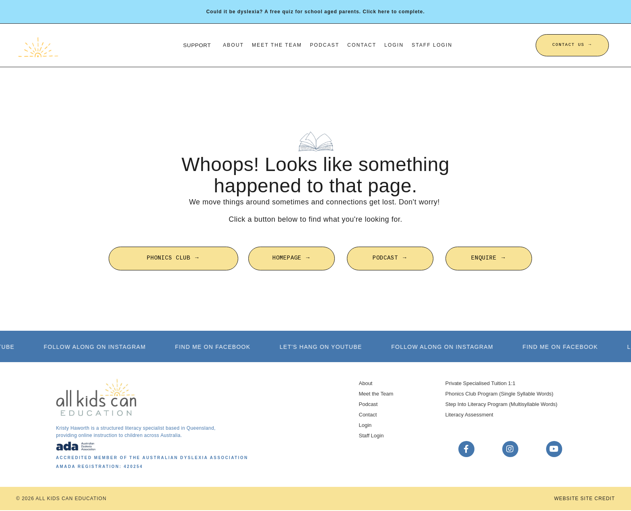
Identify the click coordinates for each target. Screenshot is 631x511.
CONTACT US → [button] (572, 45)
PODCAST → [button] (390, 258)
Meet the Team (275, 45)
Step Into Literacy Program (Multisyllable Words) (501, 405)
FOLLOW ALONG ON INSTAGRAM (99, 347)
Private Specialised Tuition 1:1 (480, 384)
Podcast (324, 45)
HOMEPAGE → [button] (291, 258)
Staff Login (434, 45)
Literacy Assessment (469, 415)
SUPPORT (194, 45)
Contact (362, 45)
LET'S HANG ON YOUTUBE (326, 347)
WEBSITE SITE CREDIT (584, 499)
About (231, 45)
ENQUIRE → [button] (489, 258)
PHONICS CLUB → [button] (173, 258)
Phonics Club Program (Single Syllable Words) (499, 394)
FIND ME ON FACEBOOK (217, 347)
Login (395, 45)
